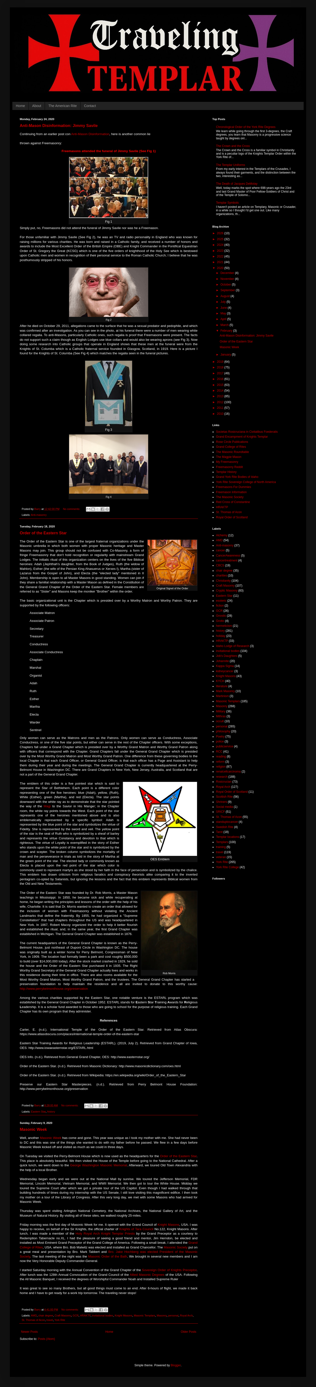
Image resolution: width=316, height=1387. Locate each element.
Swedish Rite (224, 827)
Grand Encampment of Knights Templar (242, 436)
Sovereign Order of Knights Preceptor (169, 1270)
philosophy (223, 731)
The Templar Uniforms (230, 165)
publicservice (224, 746)
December (227, 273)
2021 (220, 262)
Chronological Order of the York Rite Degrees (246, 127)
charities (221, 575)
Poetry (220, 736)
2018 (220, 367)
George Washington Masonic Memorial (98, 1165)
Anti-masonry (39, 514)
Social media (224, 807)
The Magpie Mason (228, 457)
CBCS (220, 565)
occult (220, 721)
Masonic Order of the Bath (107, 1256)
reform (220, 761)
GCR (76, 1315)
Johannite (222, 661)
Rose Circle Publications (232, 442)
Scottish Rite (224, 796)
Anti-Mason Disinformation (90, 134)
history (51, 1111)
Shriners (221, 802)
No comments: (72, 508)
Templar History (226, 472)
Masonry (162, 1315)
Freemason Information (231, 492)
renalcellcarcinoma (228, 771)
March (225, 325)
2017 (220, 373)
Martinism (222, 696)
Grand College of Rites (231, 447)
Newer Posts (29, 1331)
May (223, 313)
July (223, 302)
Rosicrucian (224, 781)
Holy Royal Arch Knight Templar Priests (105, 1233)
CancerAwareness (228, 555)
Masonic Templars (144, 1315)
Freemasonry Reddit (229, 467)
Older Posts (188, 1331)
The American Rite (62, 106)
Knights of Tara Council (136, 1229)
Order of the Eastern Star (43, 533)
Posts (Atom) (46, 1339)
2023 (220, 250)
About (36, 106)
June (224, 307)
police (220, 741)
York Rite (59, 1319)
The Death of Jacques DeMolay (236, 183)
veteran (221, 857)
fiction (220, 605)
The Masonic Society (229, 497)
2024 (220, 245)
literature (222, 686)
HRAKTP (85, 1315)
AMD (34, 1315)
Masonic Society (175, 1247)
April (223, 319)
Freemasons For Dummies (233, 487)
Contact (90, 106)
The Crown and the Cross (233, 146)
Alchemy (221, 535)
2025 (220, 239)
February (226, 330)
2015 (220, 385)
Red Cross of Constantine (233, 502)
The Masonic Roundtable (232, 452)
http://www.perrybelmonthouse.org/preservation (54, 989)
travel (49, 1319)
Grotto (220, 621)
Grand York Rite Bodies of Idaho (237, 477)
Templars (222, 842)
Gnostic (221, 615)
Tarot (219, 832)
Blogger (176, 1365)
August (225, 296)
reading (221, 756)
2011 (220, 408)
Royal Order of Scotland (232, 517)
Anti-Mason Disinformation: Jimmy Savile (59, 126)
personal (173, 1315)
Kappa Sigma (225, 666)
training (221, 847)
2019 (220, 361)
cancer (220, 550)
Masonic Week (33, 1129)
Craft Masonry (63, 1315)
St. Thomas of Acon (33, 1319)
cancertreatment (226, 560)
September (228, 290)
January (226, 354)
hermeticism (224, 626)
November (227, 279)
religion (221, 766)
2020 (220, 268)
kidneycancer (225, 671)
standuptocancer (227, 822)
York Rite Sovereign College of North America (246, 482)
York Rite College (227, 867)
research (222, 776)
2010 (220, 413)
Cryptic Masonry (226, 590)
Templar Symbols (227, 202)
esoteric (221, 600)
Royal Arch (186, 1315)
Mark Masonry (225, 691)
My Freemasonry (227, 462)
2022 (220, 256)
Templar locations (227, 837)
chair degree (45, 1315)
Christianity (223, 580)
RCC (219, 751)
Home (20, 106)
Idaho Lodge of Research (232, 646)
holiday (220, 636)
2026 (220, 233)
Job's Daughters (226, 656)
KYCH (220, 681)
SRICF (220, 811)
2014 (220, 390)
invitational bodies (102, 1315)
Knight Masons (168, 1224)
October (226, 284)
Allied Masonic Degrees (147, 1275)
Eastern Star (38, 1111)
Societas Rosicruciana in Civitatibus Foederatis (247, 431)
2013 (220, 396)
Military (220, 711)
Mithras (221, 716)
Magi (47, 806)
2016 (220, 379)
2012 (220, 402)
